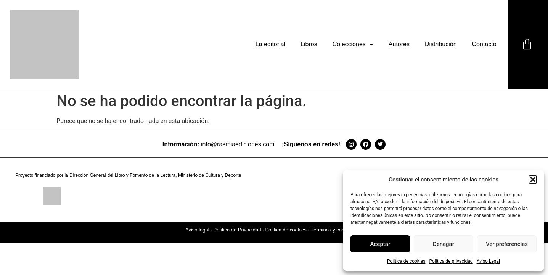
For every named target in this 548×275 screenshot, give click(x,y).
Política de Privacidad (237, 230)
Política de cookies (406, 261)
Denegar (443, 244)
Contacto (484, 44)
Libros (309, 44)
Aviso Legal (488, 261)
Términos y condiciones (336, 230)
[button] (533, 179)
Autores (399, 44)
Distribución (441, 44)
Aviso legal (197, 230)
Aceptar (380, 244)
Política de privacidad (450, 261)
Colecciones (353, 44)
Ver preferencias (507, 244)
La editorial (270, 44)
